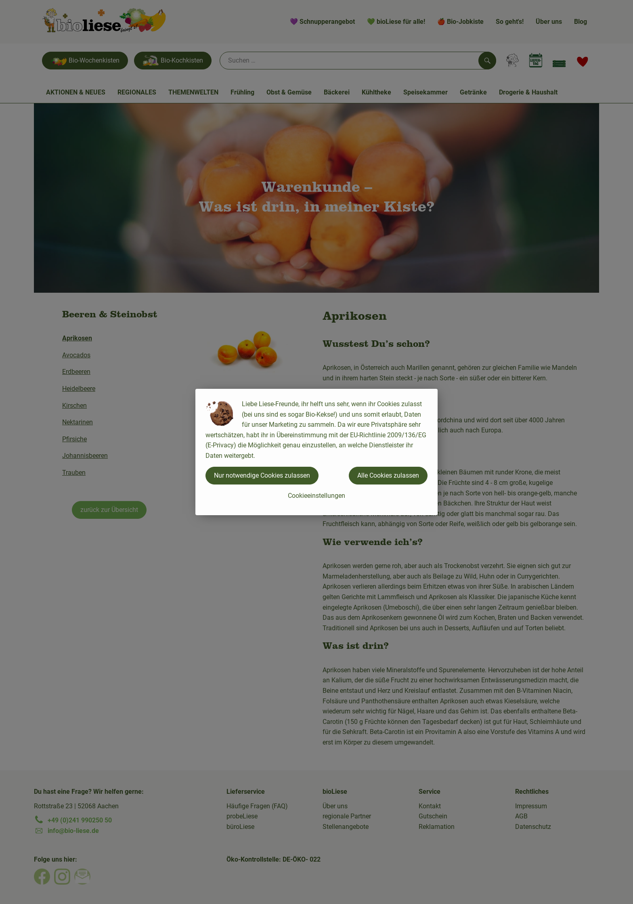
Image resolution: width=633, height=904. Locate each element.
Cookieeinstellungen (316, 495)
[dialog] (316, 452)
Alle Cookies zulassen (388, 475)
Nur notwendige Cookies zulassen (262, 475)
